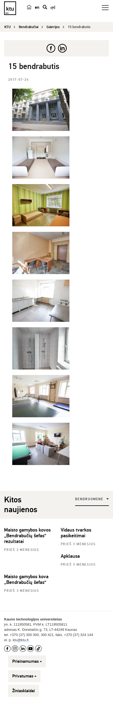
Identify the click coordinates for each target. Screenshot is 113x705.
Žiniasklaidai (23, 691)
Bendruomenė (89, 499)
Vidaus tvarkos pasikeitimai (76, 533)
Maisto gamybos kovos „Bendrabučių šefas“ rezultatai (27, 535)
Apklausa (70, 556)
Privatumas (24, 676)
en (37, 7)
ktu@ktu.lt (21, 640)
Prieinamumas (27, 661)
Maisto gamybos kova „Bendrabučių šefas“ (26, 579)
